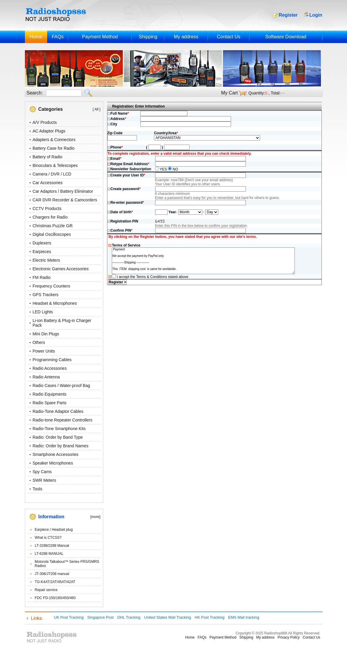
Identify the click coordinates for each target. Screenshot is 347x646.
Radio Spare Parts (49, 402)
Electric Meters (46, 260)
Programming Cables (52, 359)
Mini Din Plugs (46, 333)
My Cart (229, 92)
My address (186, 36)
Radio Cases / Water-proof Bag (61, 385)
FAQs (57, 36)
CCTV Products (47, 208)
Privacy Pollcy (289, 637)
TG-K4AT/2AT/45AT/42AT (55, 582)
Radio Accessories (50, 368)
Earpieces (42, 251)
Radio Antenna (46, 377)
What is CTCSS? (48, 538)
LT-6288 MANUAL (49, 554)
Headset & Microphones (55, 303)
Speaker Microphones (53, 463)
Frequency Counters (51, 286)
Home (36, 36)
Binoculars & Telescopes (55, 165)
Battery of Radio (47, 156)
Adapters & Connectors (54, 139)
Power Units (44, 351)
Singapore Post (100, 617)
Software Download (285, 36)
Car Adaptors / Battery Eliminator (63, 191)
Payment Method (100, 36)
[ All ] (96, 109)
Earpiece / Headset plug (54, 529)
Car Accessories (48, 182)
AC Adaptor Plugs (49, 131)
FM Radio (42, 277)
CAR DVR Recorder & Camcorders (65, 200)
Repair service (46, 590)
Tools (37, 489)
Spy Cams (42, 471)
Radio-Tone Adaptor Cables (58, 411)
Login (315, 15)
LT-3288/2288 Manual (52, 546)
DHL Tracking (128, 617)
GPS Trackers (45, 294)
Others (39, 342)
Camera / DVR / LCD (52, 174)
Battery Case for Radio (54, 148)
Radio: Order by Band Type (58, 437)
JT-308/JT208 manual (52, 574)
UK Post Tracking (69, 617)
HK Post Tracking (209, 617)
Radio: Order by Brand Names (60, 445)
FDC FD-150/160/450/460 (55, 598)
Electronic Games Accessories (61, 268)
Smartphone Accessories (56, 454)
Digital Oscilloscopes (52, 234)
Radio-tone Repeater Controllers (63, 420)
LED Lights (43, 311)
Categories (50, 109)
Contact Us (228, 36)
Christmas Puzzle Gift (53, 225)
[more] (95, 517)
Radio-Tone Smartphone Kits (59, 428)
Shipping (148, 36)
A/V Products (45, 122)
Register (288, 15)
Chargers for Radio (50, 217)
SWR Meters (44, 480)
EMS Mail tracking (243, 617)
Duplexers (42, 243)
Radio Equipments (49, 394)
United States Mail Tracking (167, 617)
